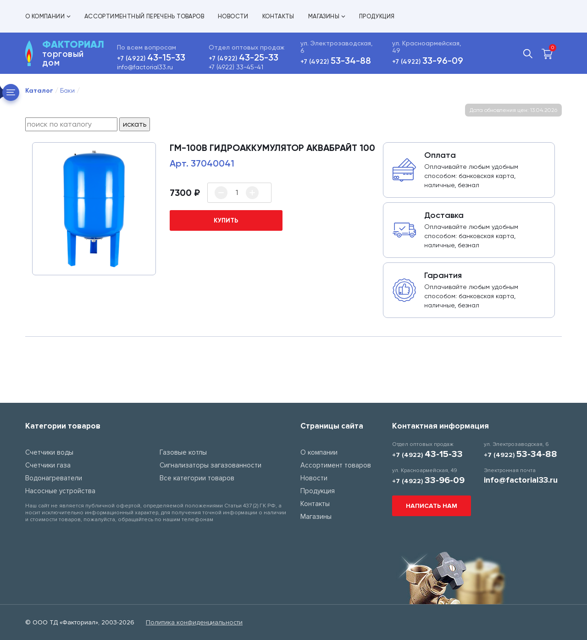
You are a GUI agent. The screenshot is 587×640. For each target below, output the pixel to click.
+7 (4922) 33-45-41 (236, 67)
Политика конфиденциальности (194, 622)
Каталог (39, 91)
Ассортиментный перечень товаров (144, 16)
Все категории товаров (197, 478)
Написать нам (431, 506)
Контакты (278, 16)
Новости (233, 16)
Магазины (326, 16)
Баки (67, 90)
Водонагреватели (53, 478)
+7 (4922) (151, 58)
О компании (48, 16)
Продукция (377, 16)
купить (226, 220)
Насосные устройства (60, 491)
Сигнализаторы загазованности (210, 465)
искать (134, 124)
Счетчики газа (48, 465)
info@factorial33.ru (145, 67)
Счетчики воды (49, 452)
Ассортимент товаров (335, 465)
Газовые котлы (183, 452)
